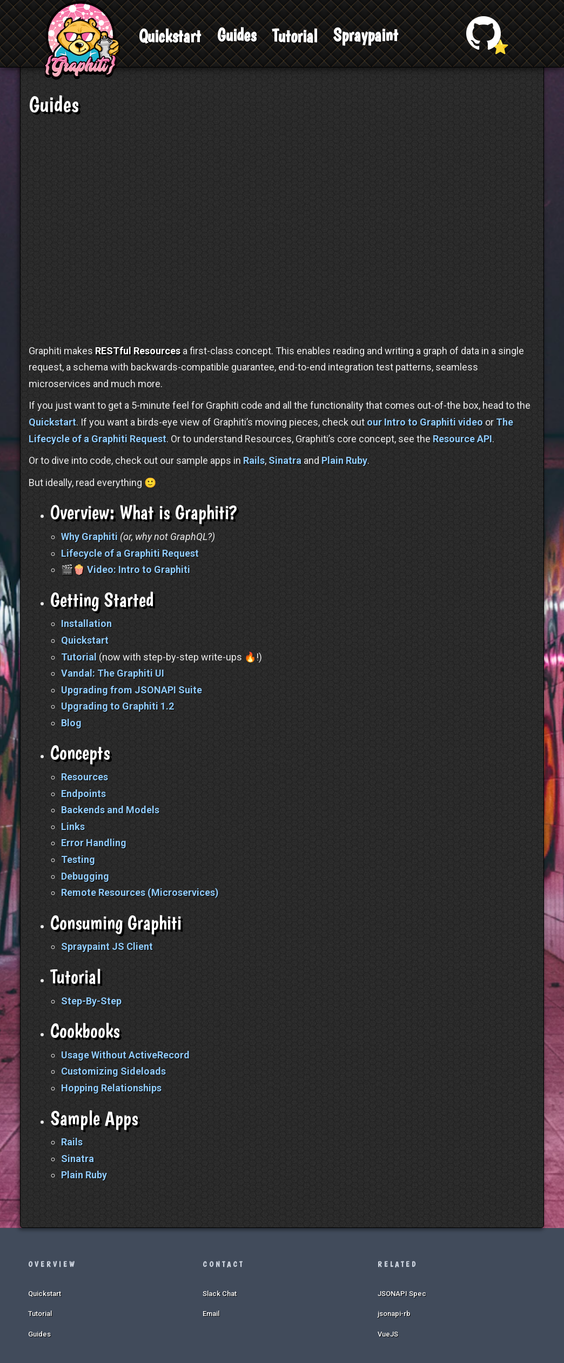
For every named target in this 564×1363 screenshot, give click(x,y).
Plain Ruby (344, 460)
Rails (254, 460)
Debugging (85, 876)
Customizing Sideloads (113, 1071)
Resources (84, 776)
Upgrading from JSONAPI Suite (131, 690)
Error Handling (93, 842)
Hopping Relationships (111, 1088)
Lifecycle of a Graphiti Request (130, 553)
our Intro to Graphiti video (425, 422)
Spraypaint (365, 35)
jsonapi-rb (394, 1314)
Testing (78, 859)
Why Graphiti (89, 536)
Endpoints (83, 793)
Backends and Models (110, 809)
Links (73, 826)
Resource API (462, 438)
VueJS (388, 1334)
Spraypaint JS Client (107, 946)
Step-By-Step (91, 1001)
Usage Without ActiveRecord (125, 1055)
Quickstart (170, 36)
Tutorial (294, 36)
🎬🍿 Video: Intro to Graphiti (125, 569)
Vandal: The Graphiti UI (112, 673)
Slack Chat (220, 1294)
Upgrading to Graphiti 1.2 (117, 706)
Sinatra (284, 460)
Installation (86, 623)
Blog (71, 722)
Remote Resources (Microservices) (140, 892)
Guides (236, 35)
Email (211, 1314)
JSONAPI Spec (402, 1294)
